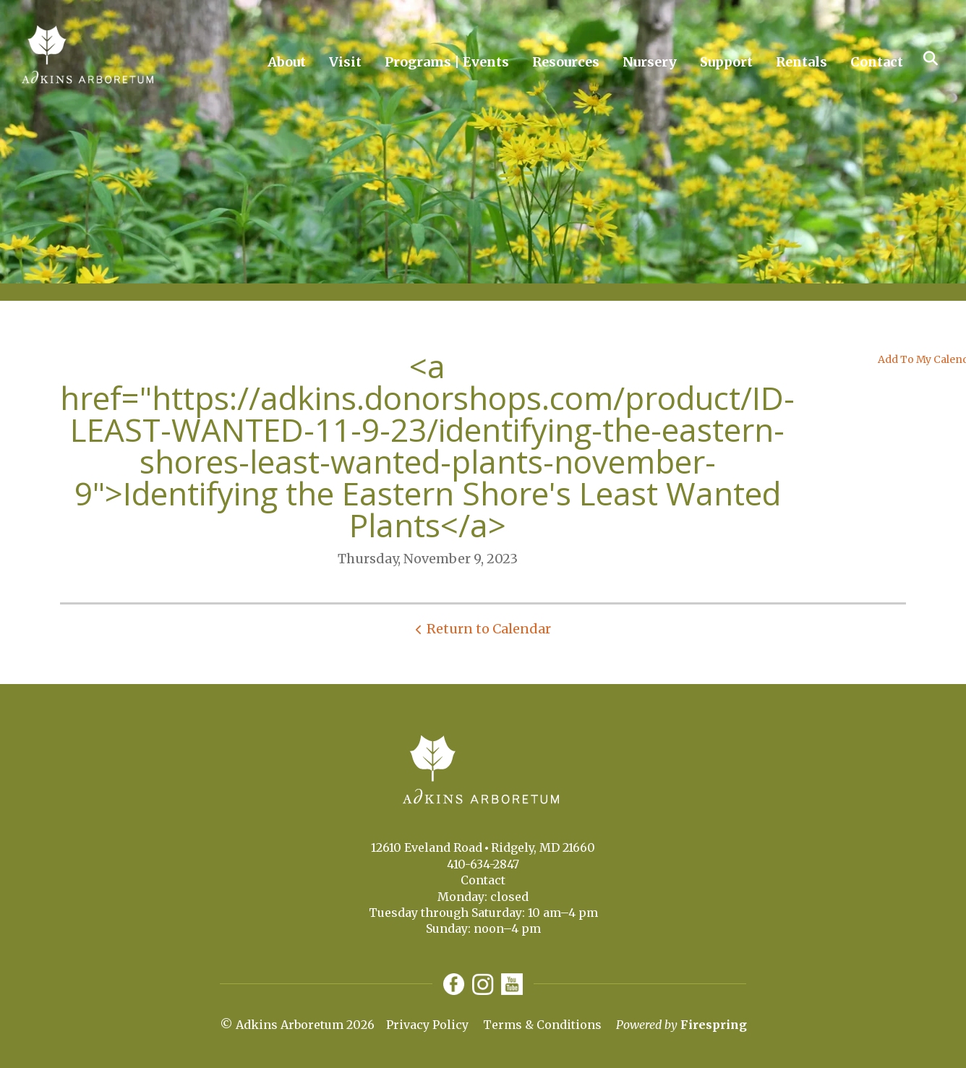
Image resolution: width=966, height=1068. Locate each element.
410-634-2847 (483, 864)
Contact (876, 62)
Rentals (801, 62)
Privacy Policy (427, 1024)
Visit (345, 62)
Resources (565, 62)
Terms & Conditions (542, 1024)
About (287, 62)
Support (726, 62)
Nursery (650, 62)
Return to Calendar (489, 628)
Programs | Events (447, 62)
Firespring (713, 1024)
